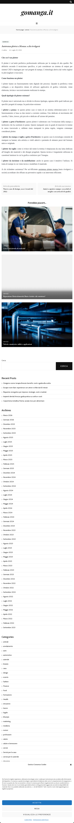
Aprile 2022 (7, 614)
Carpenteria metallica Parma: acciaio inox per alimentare (23, 401)
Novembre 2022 (9, 583)
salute (5, 739)
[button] (71, 765)
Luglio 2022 (7, 601)
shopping (6, 761)
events (5, 677)
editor (5, 50)
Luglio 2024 (7, 495)
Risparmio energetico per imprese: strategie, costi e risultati (24, 392)
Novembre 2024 (9, 477)
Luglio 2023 (7, 548)
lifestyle (6, 717)
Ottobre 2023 (8, 535)
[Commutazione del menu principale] (37, 23)
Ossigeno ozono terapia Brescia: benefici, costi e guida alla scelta (27, 383)
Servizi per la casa (9, 752)
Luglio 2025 (7, 442)
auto (5, 651)
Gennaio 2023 (8, 574)
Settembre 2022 (9, 592)
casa (4, 668)
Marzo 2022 (7, 619)
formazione (7, 695)
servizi (6, 42)
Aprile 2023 (7, 561)
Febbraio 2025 (8, 464)
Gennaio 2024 (8, 521)
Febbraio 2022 (8, 623)
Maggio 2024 (8, 504)
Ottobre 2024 (8, 482)
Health (5, 699)
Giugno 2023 (8, 552)
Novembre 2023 (9, 530)
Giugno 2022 (8, 605)
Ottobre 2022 (8, 588)
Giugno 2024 (8, 499)
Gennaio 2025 (8, 468)
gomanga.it (37, 12)
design (5, 673)
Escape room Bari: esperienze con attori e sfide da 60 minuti (25, 388)
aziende (6, 659)
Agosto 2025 (8, 437)
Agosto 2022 (8, 597)
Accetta (37, 803)
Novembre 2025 (9, 429)
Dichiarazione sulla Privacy (41, 820)
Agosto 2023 (8, 543)
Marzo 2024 (7, 513)
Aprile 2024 (7, 508)
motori (5, 730)
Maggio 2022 (8, 610)
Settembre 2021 (9, 627)
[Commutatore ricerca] (71, 2)
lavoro (5, 708)
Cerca (4, 360)
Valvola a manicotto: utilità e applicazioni (17, 344)
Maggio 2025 (8, 451)
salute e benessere (10, 743)
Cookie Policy (28, 820)
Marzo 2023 (7, 566)
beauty (5, 664)
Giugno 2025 (8, 446)
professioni (7, 735)
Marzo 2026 (7, 415)
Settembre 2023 (9, 539)
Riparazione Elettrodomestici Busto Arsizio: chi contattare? (24, 296)
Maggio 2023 (8, 557)
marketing (6, 721)
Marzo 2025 (7, 460)
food (5, 690)
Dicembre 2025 (9, 424)
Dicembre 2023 (9, 526)
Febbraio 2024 (8, 517)
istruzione (6, 704)
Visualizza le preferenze (37, 815)
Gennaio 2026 (8, 420)
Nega (37, 809)
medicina (6, 726)
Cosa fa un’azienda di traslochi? (14, 248)
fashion (6, 682)
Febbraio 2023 (8, 570)
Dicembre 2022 (9, 579)
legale (5, 713)
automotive (7, 655)
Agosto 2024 (8, 490)
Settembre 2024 (9, 486)
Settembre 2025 (9, 433)
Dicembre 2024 (9, 473)
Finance (6, 686)
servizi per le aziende (11, 757)
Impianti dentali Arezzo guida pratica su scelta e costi (22, 396)
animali (5, 642)
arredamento (8, 646)
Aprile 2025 (7, 455)
